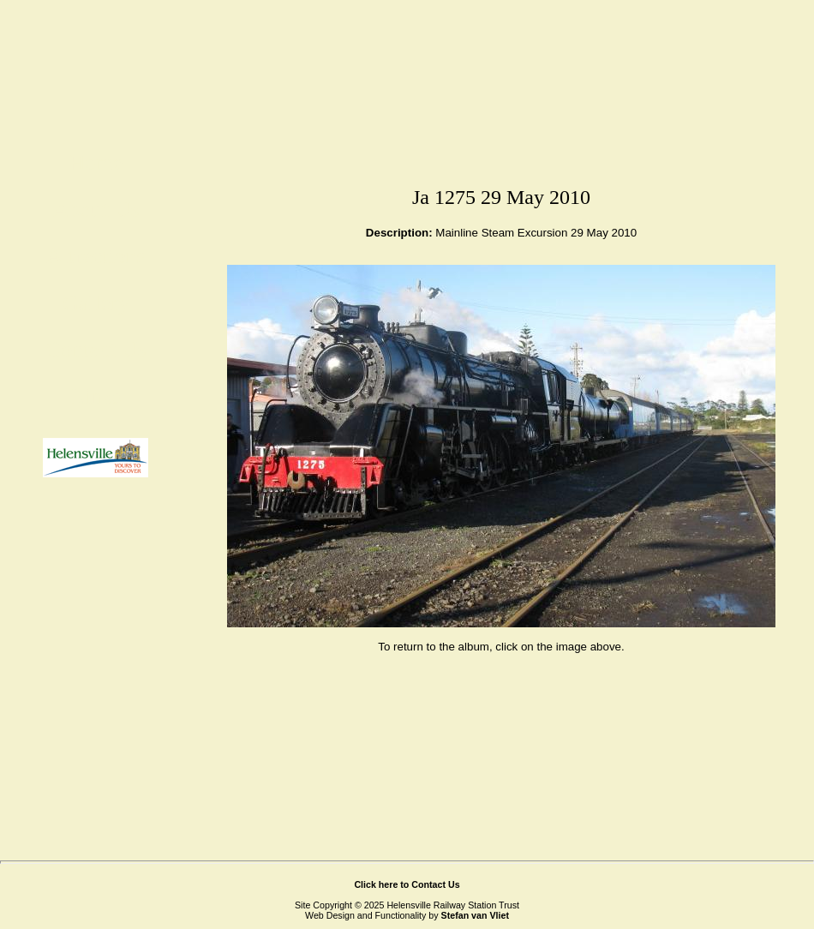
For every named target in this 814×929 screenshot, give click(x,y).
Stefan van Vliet (475, 915)
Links (95, 396)
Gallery (96, 303)
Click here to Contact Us (406, 884)
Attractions (96, 255)
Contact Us (96, 349)
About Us (96, 209)
